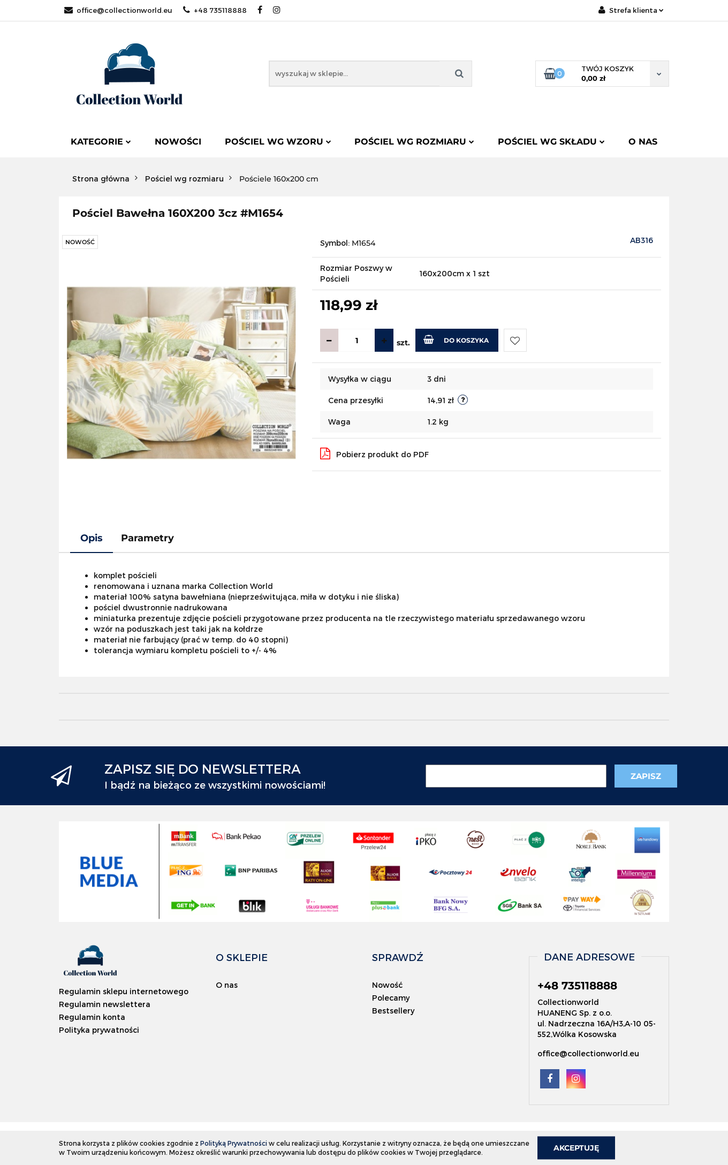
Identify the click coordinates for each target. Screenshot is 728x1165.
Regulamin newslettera (104, 1004)
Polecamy (391, 997)
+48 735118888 (215, 10)
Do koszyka (456, 339)
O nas (642, 142)
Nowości (178, 142)
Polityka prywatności (99, 1029)
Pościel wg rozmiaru (414, 142)
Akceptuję (576, 1147)
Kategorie (101, 142)
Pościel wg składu (551, 142)
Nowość (387, 984)
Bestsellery (393, 1010)
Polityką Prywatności (233, 1143)
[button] (242, 957)
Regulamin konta (92, 1017)
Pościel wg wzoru (278, 142)
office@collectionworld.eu (118, 10)
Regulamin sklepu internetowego (123, 991)
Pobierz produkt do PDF (374, 453)
